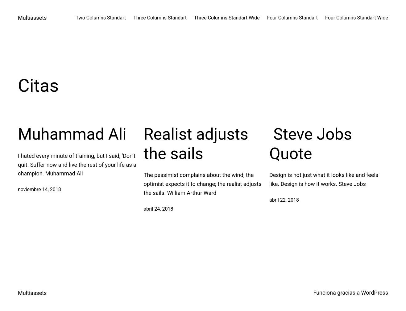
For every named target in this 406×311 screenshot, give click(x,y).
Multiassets (32, 18)
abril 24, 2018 (158, 209)
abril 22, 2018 (284, 200)
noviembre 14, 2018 (39, 189)
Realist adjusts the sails (196, 144)
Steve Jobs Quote (310, 144)
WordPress (374, 292)
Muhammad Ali (72, 134)
